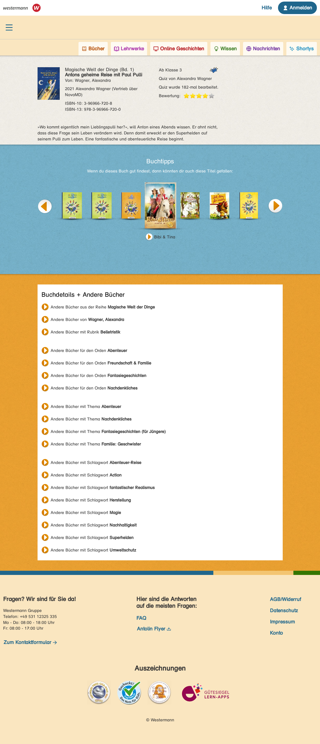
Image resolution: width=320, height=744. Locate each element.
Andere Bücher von (87, 319)
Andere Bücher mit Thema (86, 406)
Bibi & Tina (164, 236)
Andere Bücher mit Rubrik (85, 332)
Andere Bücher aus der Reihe (103, 307)
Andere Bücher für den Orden (89, 350)
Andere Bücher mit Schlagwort (96, 462)
